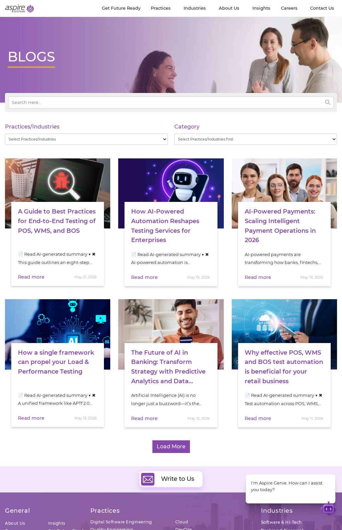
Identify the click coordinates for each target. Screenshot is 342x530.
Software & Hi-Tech (281, 522)
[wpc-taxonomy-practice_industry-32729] (86, 139)
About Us (15, 523)
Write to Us (167, 479)
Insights (56, 523)
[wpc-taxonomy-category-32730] (255, 139)
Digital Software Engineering (121, 521)
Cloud (181, 521)
